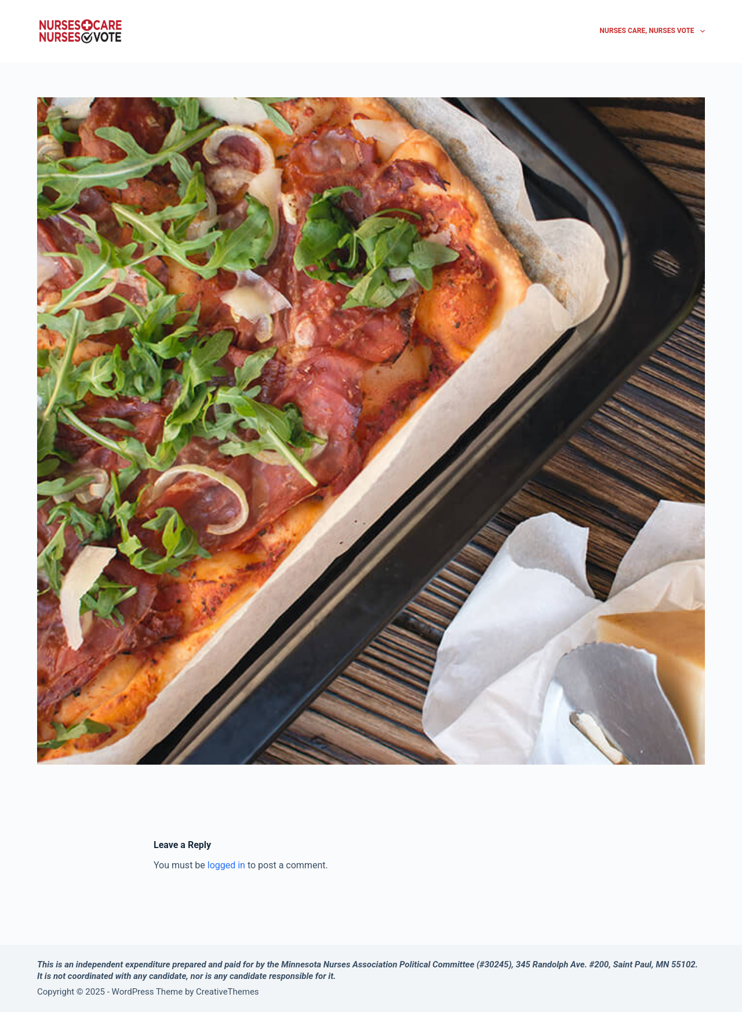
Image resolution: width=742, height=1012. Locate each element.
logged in (226, 865)
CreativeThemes (227, 992)
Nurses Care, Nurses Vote (652, 31)
